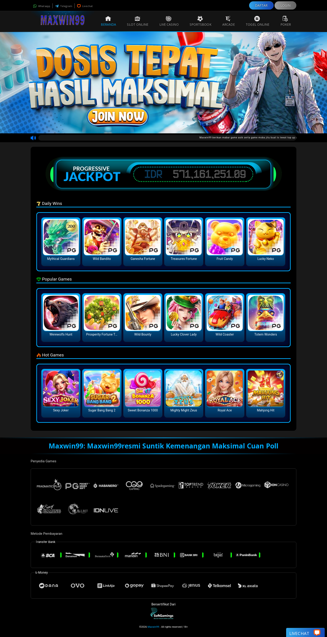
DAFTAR (261, 5)
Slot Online (137, 21)
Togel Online (257, 21)
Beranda (108, 21)
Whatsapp (41, 6)
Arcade (228, 21)
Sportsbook (200, 21)
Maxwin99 (153, 626)
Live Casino (169, 21)
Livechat (85, 6)
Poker (285, 21)
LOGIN (285, 5)
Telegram (63, 6)
